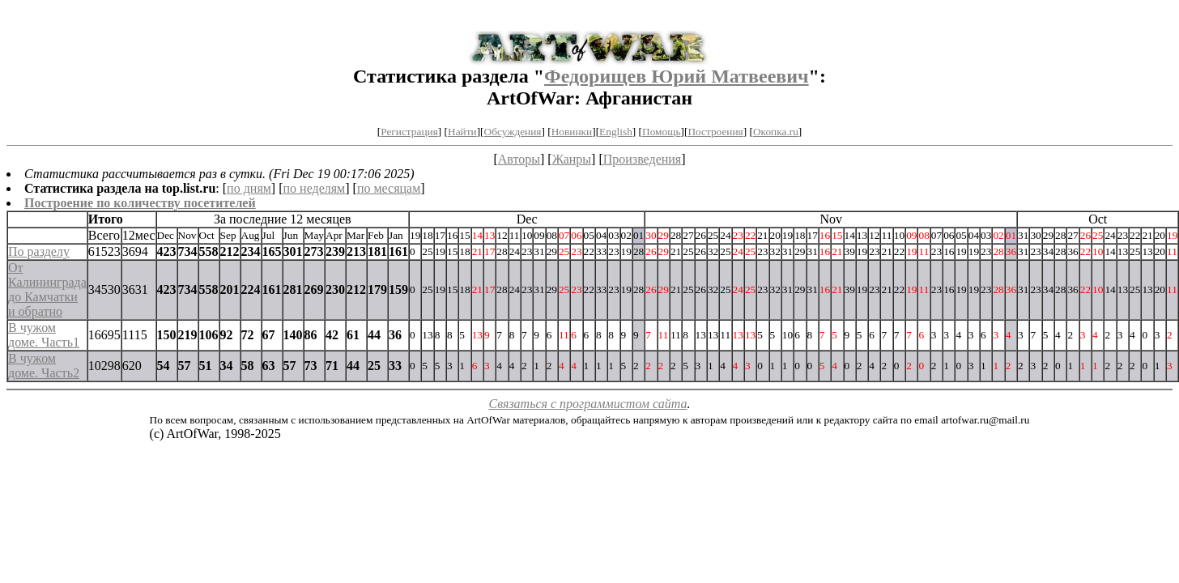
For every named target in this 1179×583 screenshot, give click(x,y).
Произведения (642, 159)
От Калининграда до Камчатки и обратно (47, 289)
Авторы (519, 159)
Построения (715, 132)
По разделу (39, 251)
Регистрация (409, 132)
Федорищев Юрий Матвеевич (676, 76)
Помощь (661, 132)
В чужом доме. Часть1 (43, 335)
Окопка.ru (775, 132)
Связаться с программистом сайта (588, 404)
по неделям (314, 188)
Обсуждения (513, 132)
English (615, 132)
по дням (249, 188)
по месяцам (388, 188)
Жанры (571, 159)
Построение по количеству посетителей (140, 203)
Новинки (571, 132)
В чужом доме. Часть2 (43, 365)
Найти (462, 132)
